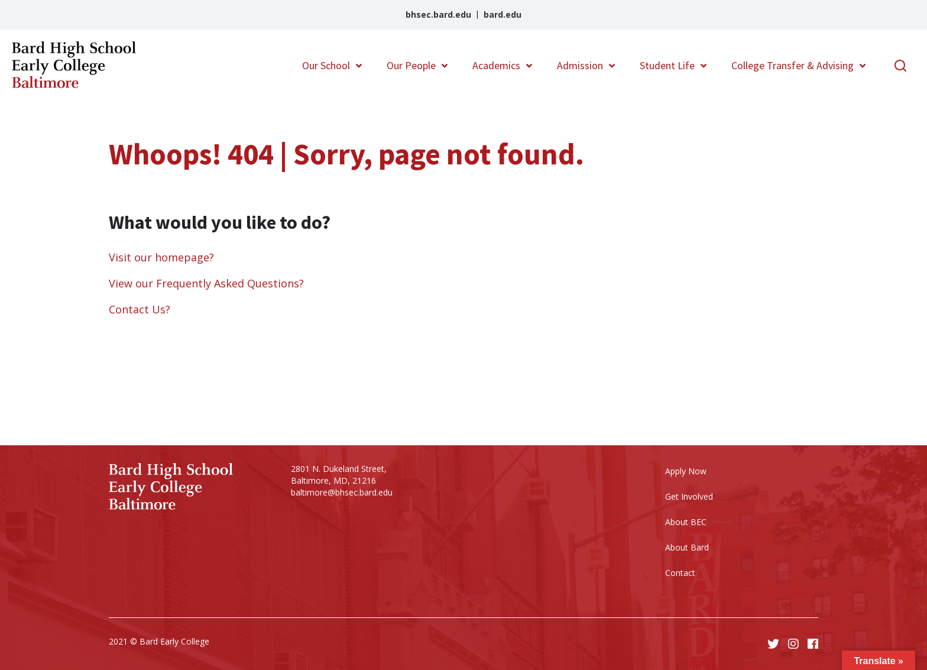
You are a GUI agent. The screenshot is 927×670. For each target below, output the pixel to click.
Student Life (667, 65)
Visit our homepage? (161, 257)
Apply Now (685, 471)
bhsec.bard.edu (438, 14)
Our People (411, 65)
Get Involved (689, 496)
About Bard (687, 547)
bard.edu (502, 14)
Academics (496, 65)
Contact (680, 572)
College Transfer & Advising (792, 65)
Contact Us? (139, 309)
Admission (580, 65)
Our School (326, 65)
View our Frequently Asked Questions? (206, 283)
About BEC (685, 521)
